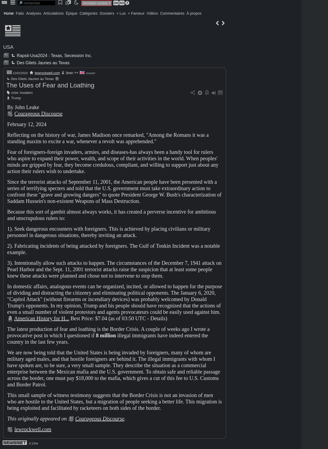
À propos (193, 13)
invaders (26, 93)
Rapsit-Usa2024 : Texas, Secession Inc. (51, 55)
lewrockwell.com (47, 73)
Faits (20, 13)
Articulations (53, 13)
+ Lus (121, 13)
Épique (72, 13)
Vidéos (152, 13)
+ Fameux (136, 13)
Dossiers (107, 13)
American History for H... (41, 318)
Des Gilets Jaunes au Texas (39, 63)
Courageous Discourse (38, 114)
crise (14, 93)
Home (9, 13)
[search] (36, 3)
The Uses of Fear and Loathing (50, 85)
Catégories (88, 13)
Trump (16, 98)
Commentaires (172, 13)
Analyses (33, 13)
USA (8, 47)
